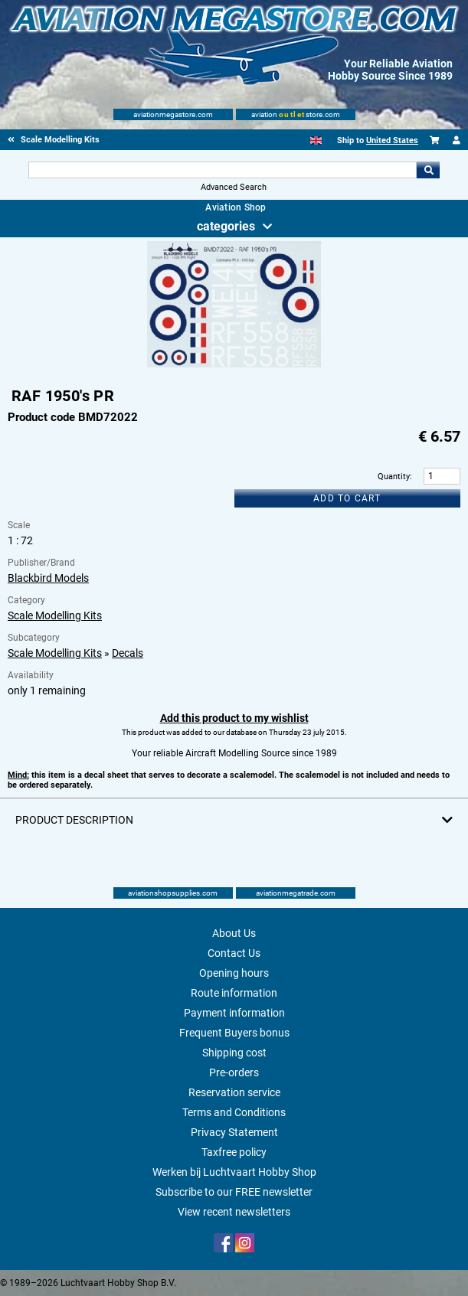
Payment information (234, 1013)
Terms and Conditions (234, 1112)
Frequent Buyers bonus (234, 1033)
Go (428, 170)
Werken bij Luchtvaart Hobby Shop (234, 1172)
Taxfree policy (234, 1152)
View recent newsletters (234, 1212)
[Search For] (222, 170)
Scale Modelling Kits (55, 615)
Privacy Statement (234, 1132)
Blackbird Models (48, 578)
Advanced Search (234, 187)
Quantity (394, 477)
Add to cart (347, 498)
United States (392, 140)
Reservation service (234, 1092)
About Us (234, 933)
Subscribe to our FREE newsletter (234, 1192)
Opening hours (234, 973)
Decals (127, 653)
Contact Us (234, 953)
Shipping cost (234, 1052)
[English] (316, 140)
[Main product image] (234, 364)
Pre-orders (234, 1072)
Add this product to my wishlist (234, 718)
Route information (234, 993)
